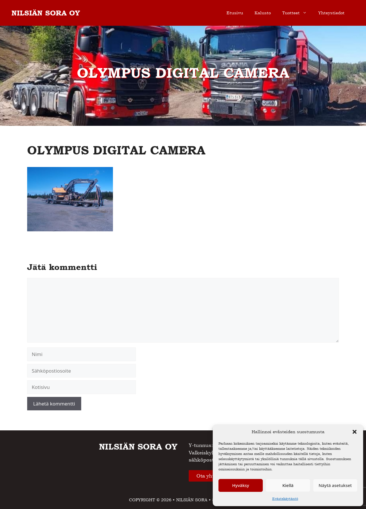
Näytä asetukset (335, 485)
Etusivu (234, 12)
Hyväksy (240, 485)
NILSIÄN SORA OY (45, 13)
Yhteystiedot (331, 12)
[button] (354, 432)
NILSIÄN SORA (191, 499)
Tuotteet (297, 13)
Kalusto (262, 12)
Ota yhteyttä (210, 476)
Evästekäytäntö (285, 499)
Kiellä (288, 485)
